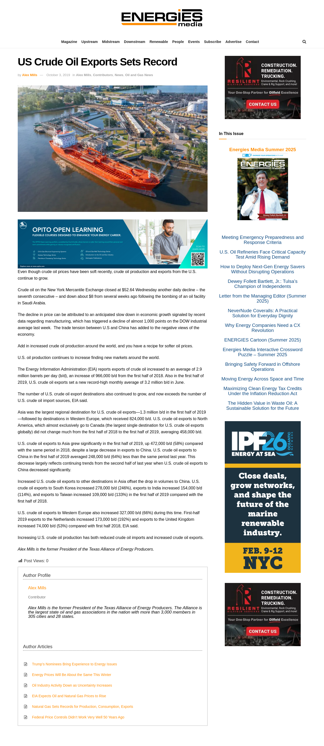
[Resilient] (263, 87)
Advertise (233, 42)
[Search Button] (304, 41)
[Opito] (113, 244)
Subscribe (212, 42)
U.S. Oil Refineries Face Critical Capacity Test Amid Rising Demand (262, 254)
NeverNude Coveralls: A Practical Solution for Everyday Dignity (262, 313)
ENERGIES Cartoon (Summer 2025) (262, 340)
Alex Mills (29, 75)
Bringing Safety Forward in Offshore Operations (262, 366)
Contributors (103, 75)
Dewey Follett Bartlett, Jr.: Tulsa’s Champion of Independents (262, 284)
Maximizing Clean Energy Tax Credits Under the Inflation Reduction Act (263, 391)
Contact (252, 42)
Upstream (90, 42)
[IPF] (263, 496)
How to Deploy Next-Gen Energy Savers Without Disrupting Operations (262, 269)
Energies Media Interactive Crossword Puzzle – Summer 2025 (262, 352)
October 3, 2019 (58, 75)
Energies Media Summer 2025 (262, 149)
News (119, 75)
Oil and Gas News (139, 75)
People (178, 42)
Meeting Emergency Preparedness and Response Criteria (263, 240)
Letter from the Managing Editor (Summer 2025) (262, 298)
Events (194, 42)
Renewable (159, 42)
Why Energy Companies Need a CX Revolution (262, 328)
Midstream (111, 42)
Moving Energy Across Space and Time (262, 378)
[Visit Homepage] (162, 17)
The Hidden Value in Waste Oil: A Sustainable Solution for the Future (262, 405)
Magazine (69, 42)
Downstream (134, 42)
